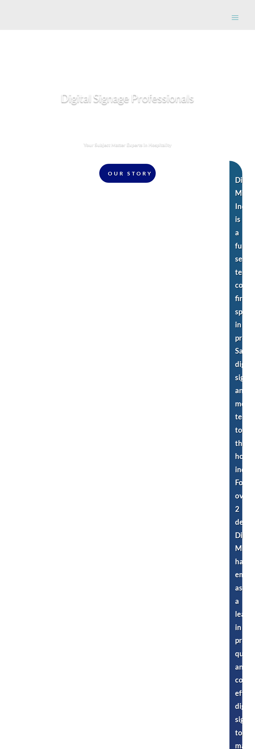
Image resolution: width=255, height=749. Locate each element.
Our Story (130, 173)
